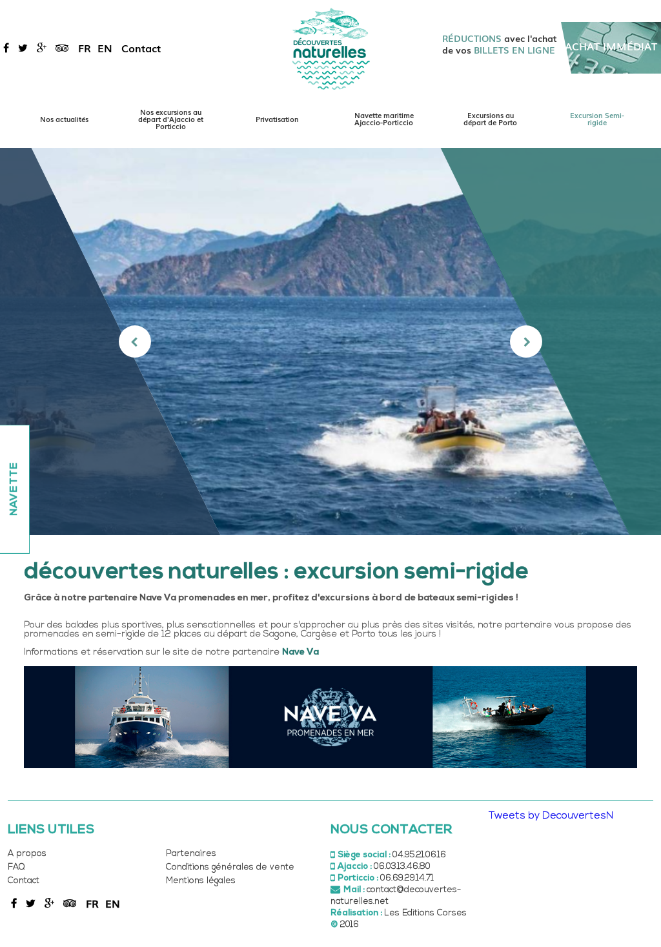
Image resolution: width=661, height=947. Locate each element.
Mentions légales (201, 881)
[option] (330, 341)
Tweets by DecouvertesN (551, 816)
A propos (27, 854)
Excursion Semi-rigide (597, 119)
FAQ (16, 867)
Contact (141, 48)
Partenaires (191, 854)
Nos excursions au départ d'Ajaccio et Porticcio (170, 118)
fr (84, 48)
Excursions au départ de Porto (490, 119)
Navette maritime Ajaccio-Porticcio (384, 119)
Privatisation (277, 118)
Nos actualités (64, 118)
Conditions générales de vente (230, 867)
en (104, 48)
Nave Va (300, 652)
